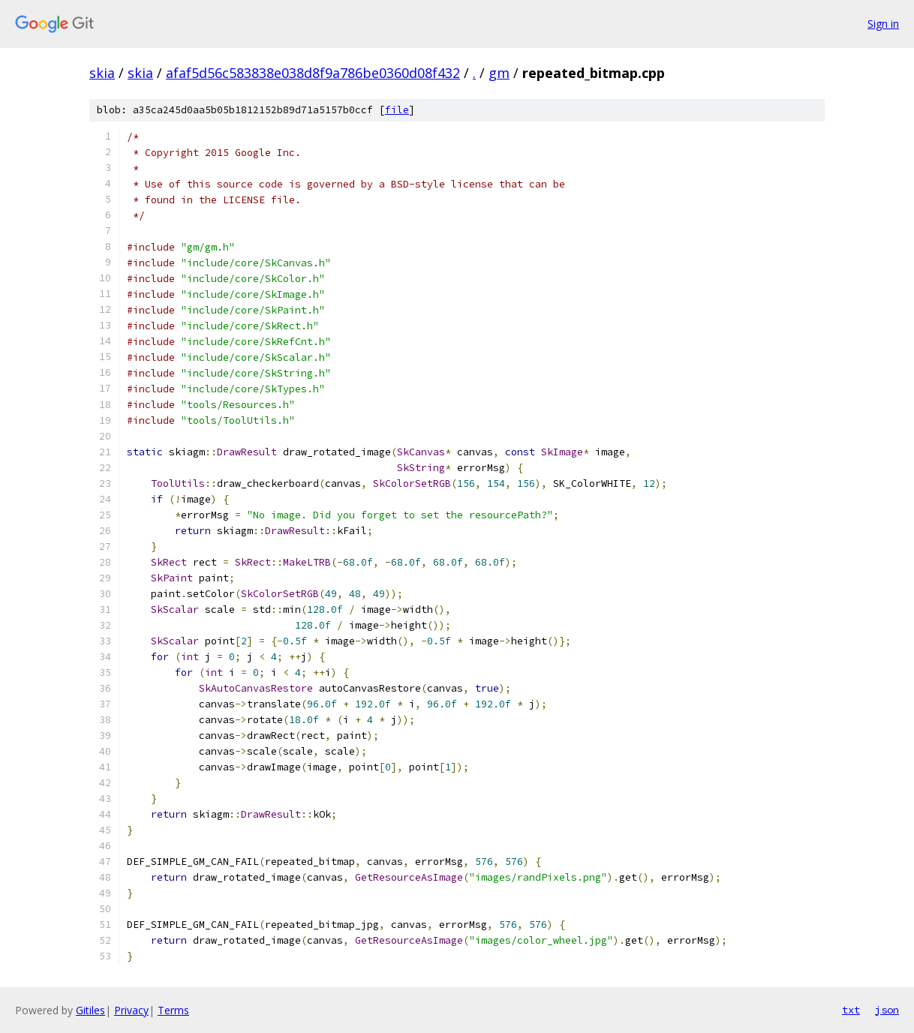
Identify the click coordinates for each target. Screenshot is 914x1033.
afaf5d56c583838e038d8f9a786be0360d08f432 (313, 73)
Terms (173, 1010)
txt (851, 1009)
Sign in (883, 24)
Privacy (131, 1010)
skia (102, 73)
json (887, 1009)
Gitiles (90, 1010)
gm (499, 73)
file (397, 110)
